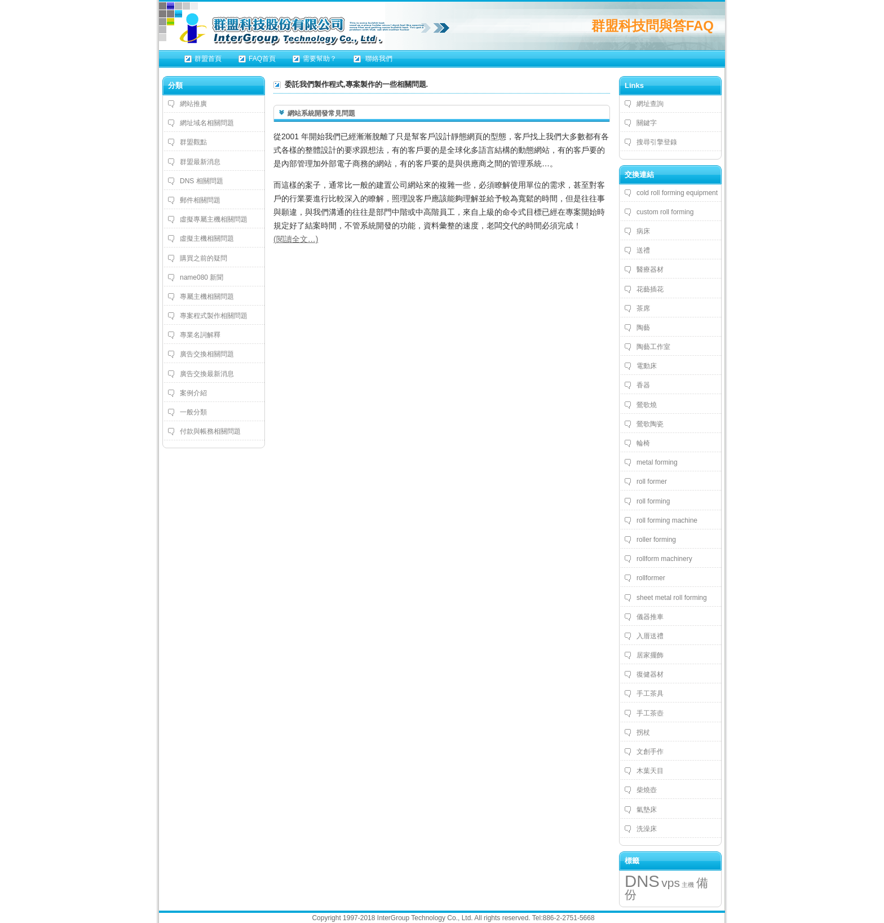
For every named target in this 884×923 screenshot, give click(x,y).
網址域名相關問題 (207, 123)
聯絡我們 (378, 59)
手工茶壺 (650, 713)
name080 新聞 (201, 277)
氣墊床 (647, 810)
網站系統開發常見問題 (321, 113)
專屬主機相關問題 (207, 297)
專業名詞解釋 (200, 335)
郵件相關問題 (200, 200)
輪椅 (643, 443)
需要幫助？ (320, 59)
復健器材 (650, 674)
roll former (652, 481)
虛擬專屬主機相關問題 (213, 219)
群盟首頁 (208, 59)
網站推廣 (193, 104)
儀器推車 (650, 617)
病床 (643, 231)
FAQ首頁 (262, 59)
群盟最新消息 (200, 162)
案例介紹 (193, 393)
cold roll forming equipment (677, 193)
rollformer (651, 578)
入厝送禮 (650, 636)
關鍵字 (647, 123)
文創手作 (650, 752)
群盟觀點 (193, 142)
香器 (643, 385)
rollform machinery (664, 559)
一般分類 (193, 412)
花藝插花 (650, 289)
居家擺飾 (650, 655)
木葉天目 (650, 771)
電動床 (647, 366)
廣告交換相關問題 (207, 354)
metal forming (657, 462)
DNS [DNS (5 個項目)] (642, 881)
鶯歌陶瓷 (650, 424)
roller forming (656, 540)
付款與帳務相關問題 (210, 431)
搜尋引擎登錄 (657, 142)
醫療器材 (650, 269)
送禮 (643, 250)
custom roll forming (665, 212)
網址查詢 (650, 104)
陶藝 (643, 328)
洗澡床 (647, 829)
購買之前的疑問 (203, 258)
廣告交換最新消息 (207, 374)
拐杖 (643, 732)
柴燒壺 (647, 790)
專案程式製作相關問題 (213, 316)
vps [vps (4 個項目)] (670, 882)
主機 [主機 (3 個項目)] (688, 884)
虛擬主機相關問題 (207, 238)
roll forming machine (667, 520)
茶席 (643, 308)
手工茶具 (650, 693)
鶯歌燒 (647, 405)
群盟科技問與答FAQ (652, 25)
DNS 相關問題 (201, 181)
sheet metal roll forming (672, 598)
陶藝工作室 (653, 347)
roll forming (653, 501)
